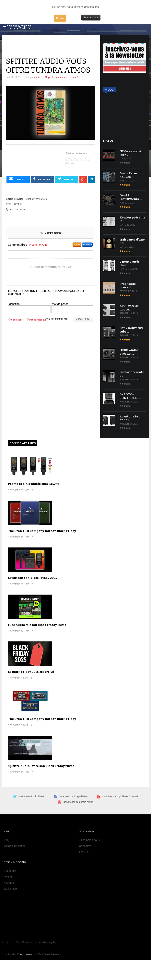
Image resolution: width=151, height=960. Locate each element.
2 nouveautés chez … (130, 263)
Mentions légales (47, 942)
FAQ (6, 840)
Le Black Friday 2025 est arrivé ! (31, 672)
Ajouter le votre (38, 244)
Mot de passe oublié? (38, 320)
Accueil (6, 942)
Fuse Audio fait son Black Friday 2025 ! (37, 625)
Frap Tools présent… (128, 285)
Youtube (9, 882)
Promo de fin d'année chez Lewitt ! (34, 484)
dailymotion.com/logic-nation (78, 802)
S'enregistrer (15, 320)
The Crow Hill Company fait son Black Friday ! (43, 531)
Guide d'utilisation (15, 846)
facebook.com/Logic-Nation (73, 796)
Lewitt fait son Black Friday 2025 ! (33, 578)
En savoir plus (91, 17)
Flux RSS (83, 852)
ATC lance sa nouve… (129, 307)
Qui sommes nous (88, 840)
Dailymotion (11, 888)
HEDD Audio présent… (129, 351)
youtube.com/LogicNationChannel (120, 796)
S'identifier (83, 318)
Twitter (8, 876)
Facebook (10, 870)
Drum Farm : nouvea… (129, 175)
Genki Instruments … (131, 197)
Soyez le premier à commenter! (61, 77)
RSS (77, 244)
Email (87, 244)
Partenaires (84, 846)
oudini (37, 77)
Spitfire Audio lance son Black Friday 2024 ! (41, 766)
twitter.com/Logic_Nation (32, 796)
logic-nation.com (28, 954)
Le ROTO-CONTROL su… (130, 396)
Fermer (60, 18)
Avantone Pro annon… (130, 418)
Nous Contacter (24, 942)
